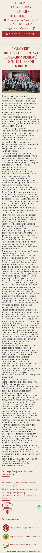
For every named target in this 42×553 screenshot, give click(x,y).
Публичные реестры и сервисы (19, 545)
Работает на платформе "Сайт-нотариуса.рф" (23, 551)
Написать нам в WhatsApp (21, 33)
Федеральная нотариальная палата (21, 528)
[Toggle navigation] (21, 41)
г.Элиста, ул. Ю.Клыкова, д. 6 (21, 20)
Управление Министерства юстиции (21, 536)
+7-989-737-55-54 (21, 24)
